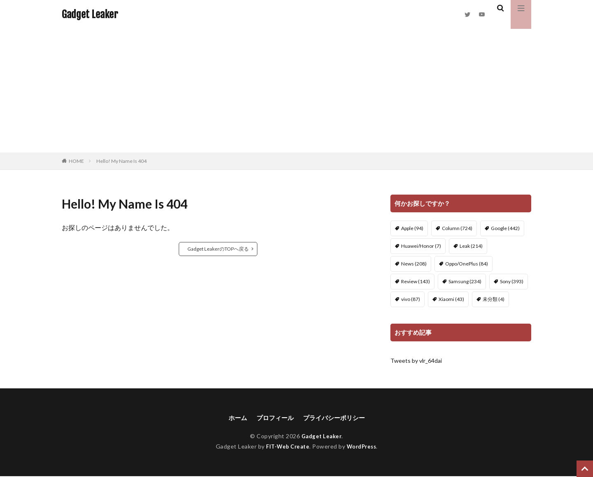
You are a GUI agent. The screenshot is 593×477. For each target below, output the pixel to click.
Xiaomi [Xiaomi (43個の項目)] (451, 299)
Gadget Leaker (90, 14)
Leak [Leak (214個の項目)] (471, 246)
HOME (76, 161)
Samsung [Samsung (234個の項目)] (464, 281)
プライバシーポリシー (336, 418)
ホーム (234, 418)
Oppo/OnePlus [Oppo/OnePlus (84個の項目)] (466, 264)
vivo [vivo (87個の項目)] (410, 299)
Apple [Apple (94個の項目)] (412, 228)
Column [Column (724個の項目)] (457, 228)
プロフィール (273, 418)
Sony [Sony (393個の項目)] (511, 281)
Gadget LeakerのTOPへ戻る (218, 249)
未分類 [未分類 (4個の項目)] (493, 299)
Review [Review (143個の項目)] (415, 281)
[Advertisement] (296, 90)
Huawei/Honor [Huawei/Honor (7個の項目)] (421, 246)
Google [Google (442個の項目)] (505, 228)
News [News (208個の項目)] (414, 264)
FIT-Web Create (286, 446)
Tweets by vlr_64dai (416, 360)
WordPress (363, 446)
